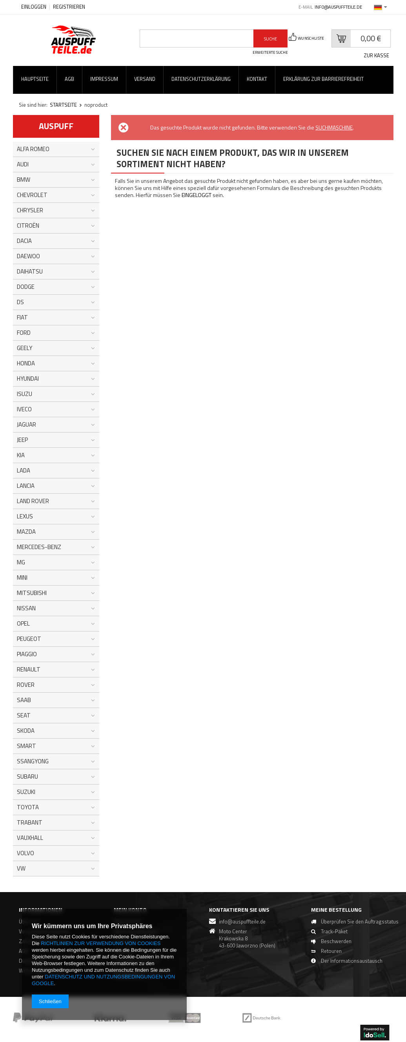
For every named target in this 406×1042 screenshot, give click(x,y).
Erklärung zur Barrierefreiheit (323, 79)
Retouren (325, 957)
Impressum (104, 79)
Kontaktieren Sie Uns (239, 910)
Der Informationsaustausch (345, 967)
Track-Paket (328, 937)
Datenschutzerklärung (201, 79)
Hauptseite (35, 79)
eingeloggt (197, 195)
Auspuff (56, 125)
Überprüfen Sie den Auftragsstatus (336, 925)
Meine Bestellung (330, 910)
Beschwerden (330, 947)
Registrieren (69, 7)
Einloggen (34, 7)
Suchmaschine (334, 127)
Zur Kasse (376, 55)
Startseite (63, 105)
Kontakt (257, 79)
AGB (69, 79)
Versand (144, 79)
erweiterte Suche (270, 52)
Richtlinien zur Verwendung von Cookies (100, 943)
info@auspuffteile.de (338, 7)
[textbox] (197, 38)
